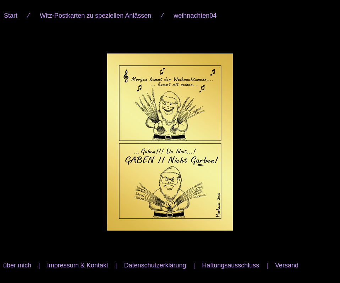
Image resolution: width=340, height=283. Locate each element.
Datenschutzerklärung (155, 265)
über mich (17, 265)
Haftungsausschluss (230, 265)
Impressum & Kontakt (77, 265)
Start (10, 15)
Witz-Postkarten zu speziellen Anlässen (95, 15)
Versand (286, 265)
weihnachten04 (195, 15)
